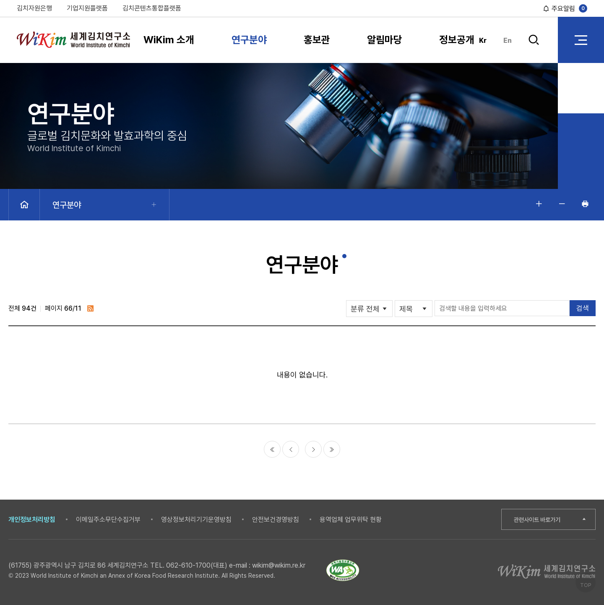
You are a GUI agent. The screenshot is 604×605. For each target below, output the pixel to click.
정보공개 (456, 40)
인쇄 (585, 203)
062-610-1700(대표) (196, 565)
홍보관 (317, 40)
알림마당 (384, 40)
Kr (483, 41)
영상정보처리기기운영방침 (196, 520)
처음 (272, 449)
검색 (533, 40)
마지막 (331, 449)
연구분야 (249, 40)
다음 (313, 449)
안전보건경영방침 (275, 520)
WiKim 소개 (168, 40)
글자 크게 (538, 203)
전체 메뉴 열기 (581, 40)
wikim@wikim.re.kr (278, 565)
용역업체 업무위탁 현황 (351, 520)
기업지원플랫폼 (87, 8)
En (507, 41)
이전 (290, 449)
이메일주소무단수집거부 (108, 520)
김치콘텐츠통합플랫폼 (151, 8)
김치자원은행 (34, 8)
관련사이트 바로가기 (539, 519)
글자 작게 (562, 203)
